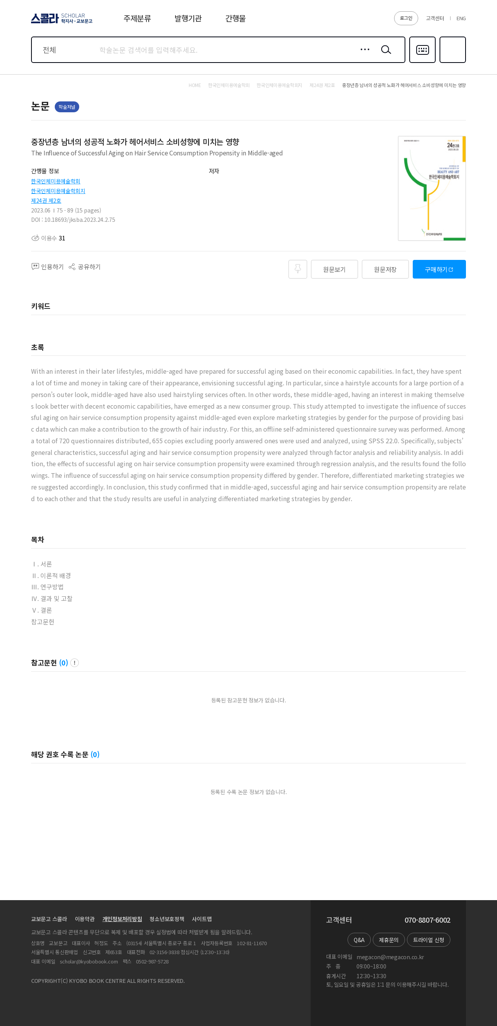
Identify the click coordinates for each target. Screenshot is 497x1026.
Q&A (359, 940)
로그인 (406, 17)
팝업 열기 (74, 662)
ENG (461, 18)
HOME (195, 85)
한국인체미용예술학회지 (58, 191)
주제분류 (137, 18)
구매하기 (436, 269)
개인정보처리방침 (122, 919)
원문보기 (334, 269)
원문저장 (385, 269)
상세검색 (363, 55)
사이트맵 (202, 919)
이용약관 (85, 919)
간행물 (235, 18)
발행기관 (188, 18)
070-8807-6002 (427, 920)
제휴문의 (389, 940)
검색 (384, 55)
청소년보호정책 (166, 919)
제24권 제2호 (46, 200)
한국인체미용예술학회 (55, 181)
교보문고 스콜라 (49, 919)
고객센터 (435, 18)
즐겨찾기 (451, 62)
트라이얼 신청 (428, 940)
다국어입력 (422, 62)
